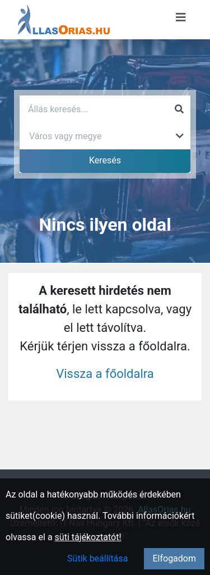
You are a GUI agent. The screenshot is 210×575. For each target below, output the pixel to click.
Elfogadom (174, 558)
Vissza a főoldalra (105, 374)
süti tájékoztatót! (88, 537)
